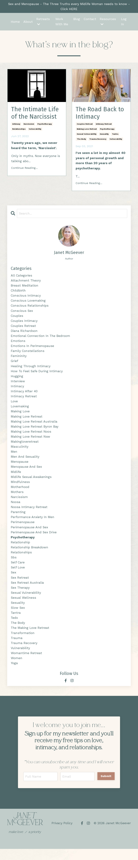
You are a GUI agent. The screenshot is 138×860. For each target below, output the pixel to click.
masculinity (19, 452)
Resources (108, 21)
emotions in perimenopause (32, 349)
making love (20, 416)
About (28, 22)
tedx (14, 627)
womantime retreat (26, 663)
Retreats (43, 21)
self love (18, 576)
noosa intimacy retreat (29, 514)
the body (81, 140)
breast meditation (24, 287)
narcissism (29, 125)
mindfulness (20, 488)
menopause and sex (26, 472)
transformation (23, 643)
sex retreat (20, 586)
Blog (76, 19)
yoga (14, 674)
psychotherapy (44, 125)
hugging (17, 380)
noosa (15, 509)
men (14, 457)
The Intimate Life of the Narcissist (36, 113)
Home (15, 22)
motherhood (20, 493)
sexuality (104, 135)
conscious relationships (30, 307)
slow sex (18, 617)
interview (18, 385)
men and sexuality (25, 462)
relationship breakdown (29, 555)
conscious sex (22, 313)
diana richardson (24, 333)
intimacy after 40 (24, 395)
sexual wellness (23, 607)
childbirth (18, 292)
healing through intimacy (31, 369)
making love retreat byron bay (35, 431)
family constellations (28, 354)
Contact (89, 19)
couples (17, 318)
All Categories (22, 276)
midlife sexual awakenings (31, 483)
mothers (17, 498)
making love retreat (87, 130)
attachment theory (26, 282)
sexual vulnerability (86, 135)
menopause (19, 467)
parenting (18, 519)
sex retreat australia (27, 591)
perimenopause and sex (29, 534)
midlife (16, 478)
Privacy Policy (62, 834)
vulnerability (35, 130)
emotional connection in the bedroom (41, 338)
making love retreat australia (34, 426)
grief (14, 364)
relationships (19, 130)
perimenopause (22, 529)
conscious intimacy (26, 297)
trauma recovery (97, 140)
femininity (19, 359)
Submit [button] (106, 786)
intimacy (16, 125)
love (14, 405)
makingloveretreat (25, 447)
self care (18, 570)
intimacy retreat (104, 125)
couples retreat (85, 125)
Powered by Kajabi (119, 850)
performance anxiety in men (32, 524)
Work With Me (61, 21)
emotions (18, 343)
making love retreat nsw (30, 441)
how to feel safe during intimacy (37, 374)
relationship (20, 550)
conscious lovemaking (28, 302)
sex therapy (20, 596)
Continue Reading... (24, 169)
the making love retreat (30, 638)
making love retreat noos (31, 436)
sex (14, 581)
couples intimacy (24, 323)
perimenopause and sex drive (34, 540)
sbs (14, 565)
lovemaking (20, 411)
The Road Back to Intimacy (101, 113)
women (16, 668)
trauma (17, 648)
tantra (115, 135)
